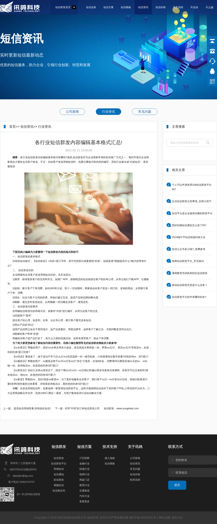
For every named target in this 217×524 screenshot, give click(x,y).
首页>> (14, 126)
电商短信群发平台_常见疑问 (188, 261)
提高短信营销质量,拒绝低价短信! (32, 408)
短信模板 (126, 7)
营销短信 (59, 468)
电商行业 (84, 474)
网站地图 (165, 517)
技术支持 (110, 447)
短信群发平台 (58, 463)
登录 (194, 7)
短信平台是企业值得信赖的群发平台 (192, 213)
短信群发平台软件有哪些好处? (189, 297)
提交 (177, 484)
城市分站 (177, 517)
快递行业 (84, 468)
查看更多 (84, 501)
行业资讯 (108, 111)
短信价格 (161, 7)
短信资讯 (143, 7)
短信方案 (108, 7)
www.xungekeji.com (127, 408)
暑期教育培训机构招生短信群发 (189, 273)
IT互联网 (84, 458)
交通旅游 (84, 490)
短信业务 (91, 7)
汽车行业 (84, 496)
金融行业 (84, 463)
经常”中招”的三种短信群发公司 (82, 408)
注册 (209, 7)
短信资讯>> (28, 126)
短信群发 (59, 447)
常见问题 (144, 111)
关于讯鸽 (178, 7)
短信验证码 (58, 490)
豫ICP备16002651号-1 (143, 517)
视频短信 (59, 485)
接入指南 (110, 458)
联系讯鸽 (135, 479)
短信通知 (59, 474)
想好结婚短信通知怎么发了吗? (189, 225)
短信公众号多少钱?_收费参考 (188, 249)
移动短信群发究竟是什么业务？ (189, 285)
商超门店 (84, 479)
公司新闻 (72, 111)
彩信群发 (59, 479)
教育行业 (84, 485)
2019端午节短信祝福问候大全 (188, 237)
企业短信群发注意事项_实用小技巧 (191, 201)
